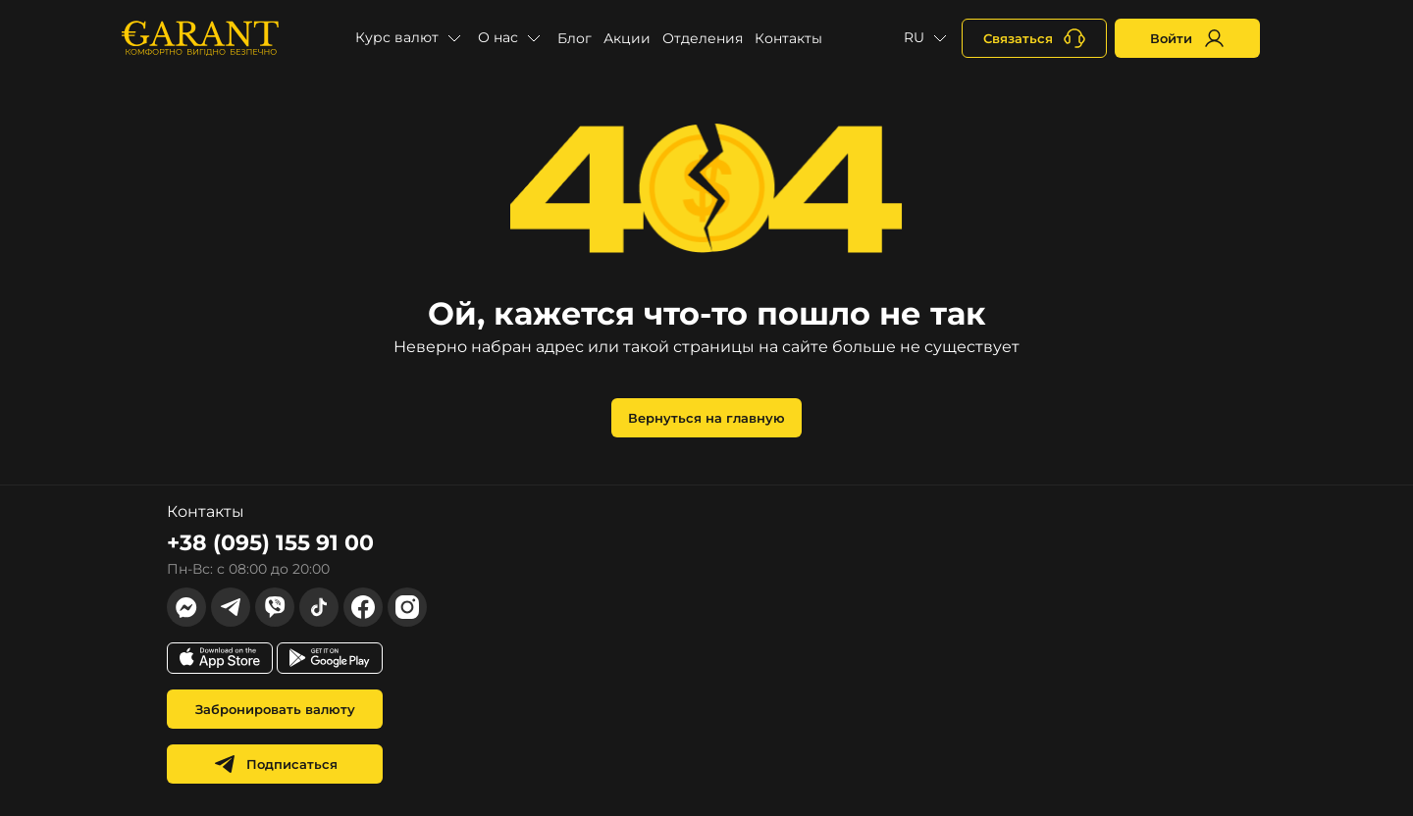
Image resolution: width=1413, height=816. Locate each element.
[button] (410, 38)
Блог (574, 38)
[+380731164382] (1034, 38)
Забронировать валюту (275, 709)
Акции (627, 38)
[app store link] (220, 658)
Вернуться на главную (706, 418)
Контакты (788, 38)
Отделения (702, 38)
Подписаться (275, 764)
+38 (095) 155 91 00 (270, 543)
